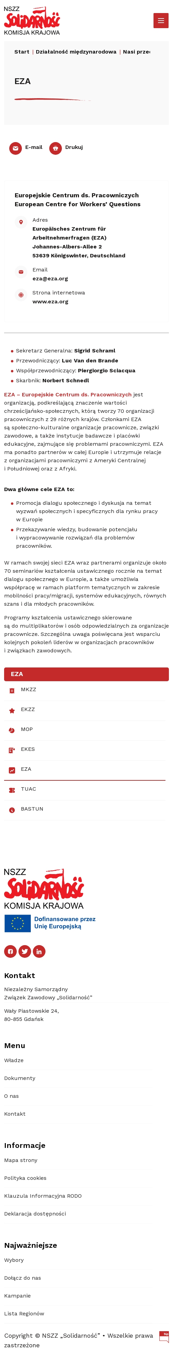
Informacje (24, 1146)
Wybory (14, 1260)
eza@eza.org (50, 279)
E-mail (25, 147)
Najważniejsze (30, 1245)
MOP (20, 730)
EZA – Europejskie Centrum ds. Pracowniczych (68, 395)
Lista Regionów (24, 1314)
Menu (14, 1046)
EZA (19, 770)
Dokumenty (19, 1078)
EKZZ (21, 710)
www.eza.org (50, 302)
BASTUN (25, 810)
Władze (14, 1060)
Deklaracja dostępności (35, 1214)
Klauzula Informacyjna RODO (43, 1196)
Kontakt (15, 1114)
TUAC (22, 790)
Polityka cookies (25, 1178)
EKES (21, 750)
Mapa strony (20, 1160)
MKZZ (22, 691)
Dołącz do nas (22, 1278)
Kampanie (17, 1296)
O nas (11, 1096)
